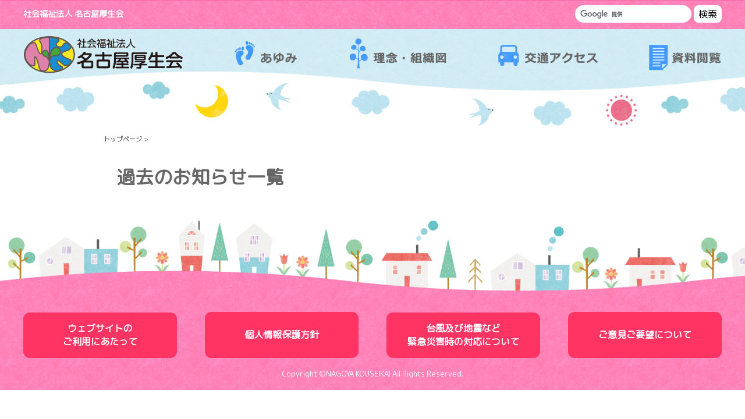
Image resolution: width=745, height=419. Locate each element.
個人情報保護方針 (281, 334)
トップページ (123, 139)
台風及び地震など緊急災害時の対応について (463, 335)
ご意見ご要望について (644, 334)
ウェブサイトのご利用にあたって (100, 335)
